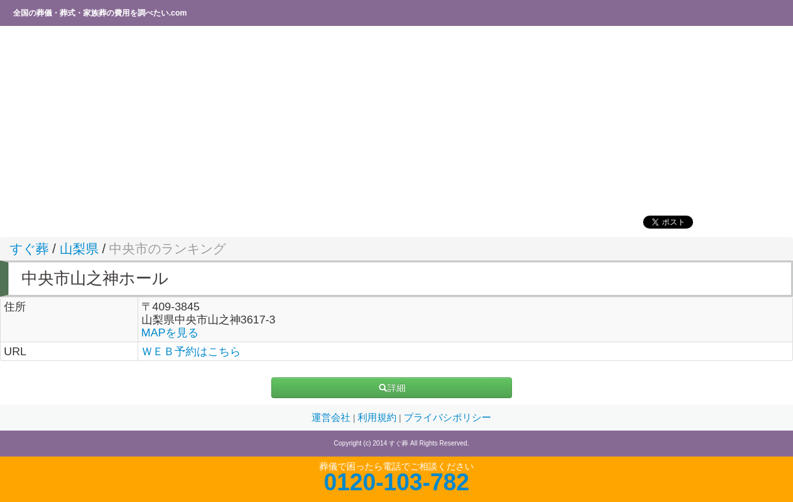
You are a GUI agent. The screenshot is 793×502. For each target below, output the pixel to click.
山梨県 (79, 249)
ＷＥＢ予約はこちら (191, 351)
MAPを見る (170, 332)
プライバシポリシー (447, 417)
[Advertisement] (392, 120)
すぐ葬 (29, 249)
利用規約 (378, 417)
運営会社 (332, 417)
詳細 (392, 388)
